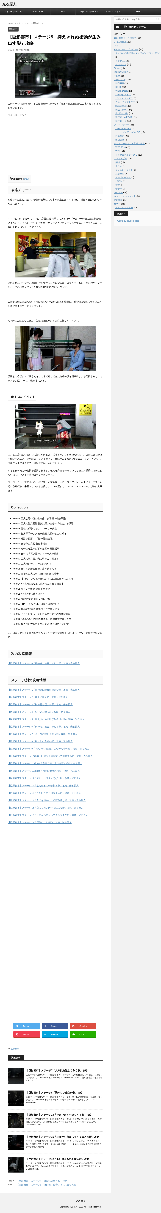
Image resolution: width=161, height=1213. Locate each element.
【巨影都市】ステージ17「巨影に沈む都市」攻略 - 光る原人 (40, 822)
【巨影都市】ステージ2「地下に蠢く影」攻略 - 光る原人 (38, 697)
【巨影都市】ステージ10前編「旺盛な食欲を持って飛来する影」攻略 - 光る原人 (50, 756)
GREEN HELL (121, 42)
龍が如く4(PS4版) (124, 117)
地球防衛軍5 (121, 106)
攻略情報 (118, 200)
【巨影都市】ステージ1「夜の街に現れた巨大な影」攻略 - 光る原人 (44, 689)
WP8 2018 (120, 147)
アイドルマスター (124, 207)
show (26, 179)
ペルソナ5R (37, 11)
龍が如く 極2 (121, 113)
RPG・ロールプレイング (126, 49)
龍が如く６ (120, 121)
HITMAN (119, 83)
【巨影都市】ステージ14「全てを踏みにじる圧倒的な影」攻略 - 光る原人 (47, 800)
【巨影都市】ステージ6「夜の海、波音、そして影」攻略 (47, 1184)
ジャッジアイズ (113, 11)
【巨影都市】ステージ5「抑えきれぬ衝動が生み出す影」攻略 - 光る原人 (46, 719)
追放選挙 (119, 139)
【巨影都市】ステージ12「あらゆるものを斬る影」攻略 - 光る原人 (43, 785)
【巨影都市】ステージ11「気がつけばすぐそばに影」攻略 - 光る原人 (44, 778)
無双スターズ (122, 109)
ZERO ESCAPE (123, 128)
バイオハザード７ (124, 98)
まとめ (118, 166)
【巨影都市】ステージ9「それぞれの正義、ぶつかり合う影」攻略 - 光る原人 (48, 748)
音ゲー (118, 188)
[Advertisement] (34, 148)
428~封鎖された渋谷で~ (126, 38)
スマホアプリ (120, 158)
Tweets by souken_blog (127, 221)
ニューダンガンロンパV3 (127, 132)
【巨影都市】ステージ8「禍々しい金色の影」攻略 (54, 1092)
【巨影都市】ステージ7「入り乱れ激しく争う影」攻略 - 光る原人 (42, 734)
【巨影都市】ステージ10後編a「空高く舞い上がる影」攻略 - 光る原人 (45, 763)
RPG (117, 162)
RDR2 (138, 11)
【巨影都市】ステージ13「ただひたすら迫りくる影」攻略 (59, 1114)
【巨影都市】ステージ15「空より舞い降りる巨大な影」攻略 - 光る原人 (45, 807)
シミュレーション (124, 170)
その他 (117, 75)
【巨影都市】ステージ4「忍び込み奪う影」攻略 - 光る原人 (39, 711)
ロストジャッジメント (13, 11)
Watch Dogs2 (122, 91)
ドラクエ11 (121, 60)
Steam (117, 68)
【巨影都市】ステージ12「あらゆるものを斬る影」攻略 (57, 1159)
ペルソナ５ (120, 64)
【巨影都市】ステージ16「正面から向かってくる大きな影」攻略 (62, 1137)
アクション (119, 79)
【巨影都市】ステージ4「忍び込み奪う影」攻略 (42, 1180)
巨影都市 (15, 1049)
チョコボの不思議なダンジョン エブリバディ (137, 53)
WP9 (63, 11)
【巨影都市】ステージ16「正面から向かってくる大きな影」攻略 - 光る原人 (48, 815)
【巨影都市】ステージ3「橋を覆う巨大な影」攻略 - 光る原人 (40, 704)
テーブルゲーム (123, 177)
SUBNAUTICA (121, 72)
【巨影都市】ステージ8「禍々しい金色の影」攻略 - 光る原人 (40, 741)
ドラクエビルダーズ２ (88, 11)
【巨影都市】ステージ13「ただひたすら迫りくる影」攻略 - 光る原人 (44, 793)
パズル (118, 181)
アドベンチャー (121, 124)
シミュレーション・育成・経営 (129, 143)
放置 (117, 185)
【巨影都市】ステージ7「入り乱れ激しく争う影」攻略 (57, 1070)
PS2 (116, 45)
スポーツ (119, 173)
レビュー (118, 192)
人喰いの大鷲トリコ (125, 102)
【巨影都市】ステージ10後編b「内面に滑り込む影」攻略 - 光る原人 (44, 770)
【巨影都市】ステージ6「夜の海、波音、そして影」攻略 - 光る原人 (44, 663)
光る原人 (9, 4)
